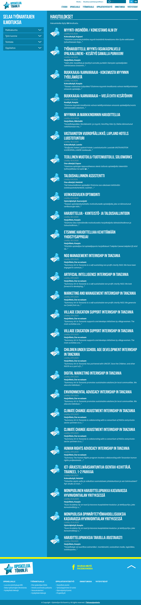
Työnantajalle (88, 7)
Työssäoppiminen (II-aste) (66, 587)
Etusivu (64, 7)
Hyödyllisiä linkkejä (11, 590)
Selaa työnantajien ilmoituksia (15, 587)
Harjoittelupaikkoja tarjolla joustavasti (93, 537)
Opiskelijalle (75, 7)
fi (131, 1)
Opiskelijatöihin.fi (12, 5)
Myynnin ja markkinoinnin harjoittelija (92, 114)
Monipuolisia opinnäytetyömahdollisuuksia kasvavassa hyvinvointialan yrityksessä (95, 516)
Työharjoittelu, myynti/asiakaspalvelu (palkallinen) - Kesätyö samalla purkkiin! (93, 51)
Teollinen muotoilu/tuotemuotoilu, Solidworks (98, 157)
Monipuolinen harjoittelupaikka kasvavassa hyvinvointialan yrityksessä (95, 492)
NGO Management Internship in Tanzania (92, 255)
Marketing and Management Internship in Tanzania (100, 293)
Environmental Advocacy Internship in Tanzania (98, 391)
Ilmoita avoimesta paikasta (41, 587)
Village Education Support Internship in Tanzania (98, 312)
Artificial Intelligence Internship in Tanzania (96, 274)
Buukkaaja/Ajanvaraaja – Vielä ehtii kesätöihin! (98, 95)
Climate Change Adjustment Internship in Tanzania (99, 410)
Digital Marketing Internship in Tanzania (92, 373)
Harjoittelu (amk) (63, 585)
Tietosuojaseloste (93, 602)
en (136, 1)
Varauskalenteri (37, 590)
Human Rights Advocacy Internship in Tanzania (96, 448)
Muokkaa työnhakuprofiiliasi (93, 2)
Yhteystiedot (132, 7)
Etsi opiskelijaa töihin (39, 585)
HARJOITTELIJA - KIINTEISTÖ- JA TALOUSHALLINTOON (97, 213)
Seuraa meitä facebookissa (85, 567)
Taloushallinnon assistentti (84, 175)
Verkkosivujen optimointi (82, 194)
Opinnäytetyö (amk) (64, 590)
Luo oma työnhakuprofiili (13, 585)
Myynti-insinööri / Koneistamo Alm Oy (90, 30)
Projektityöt (61, 593)
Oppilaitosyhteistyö (104, 7)
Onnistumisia (120, 7)
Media (78, 2)
